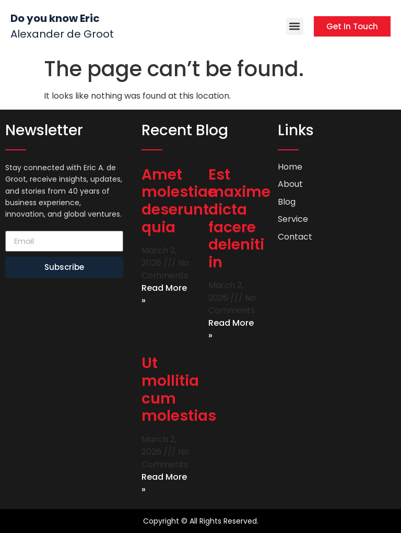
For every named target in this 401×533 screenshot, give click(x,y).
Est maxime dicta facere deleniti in (239, 218)
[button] (294, 26)
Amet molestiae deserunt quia (179, 201)
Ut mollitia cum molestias (178, 389)
